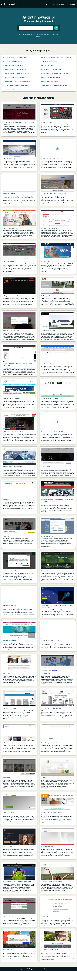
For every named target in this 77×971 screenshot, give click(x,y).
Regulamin (44, 4)
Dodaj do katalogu (58, 4)
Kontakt (72, 4)
